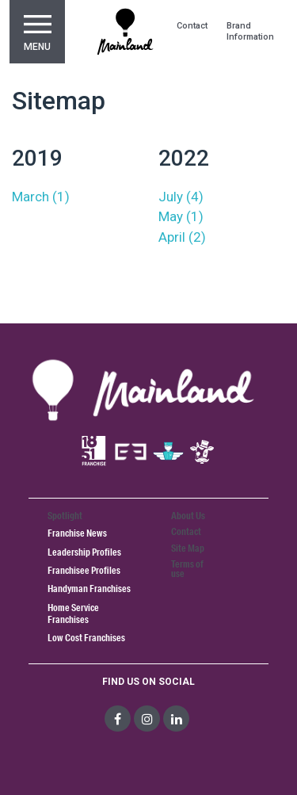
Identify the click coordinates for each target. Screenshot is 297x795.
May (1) (181, 216)
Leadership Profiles (84, 552)
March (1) (41, 196)
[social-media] (118, 718)
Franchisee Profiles (84, 570)
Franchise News (77, 533)
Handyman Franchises (89, 588)
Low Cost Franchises (86, 637)
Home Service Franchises (73, 613)
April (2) (182, 237)
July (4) (181, 196)
